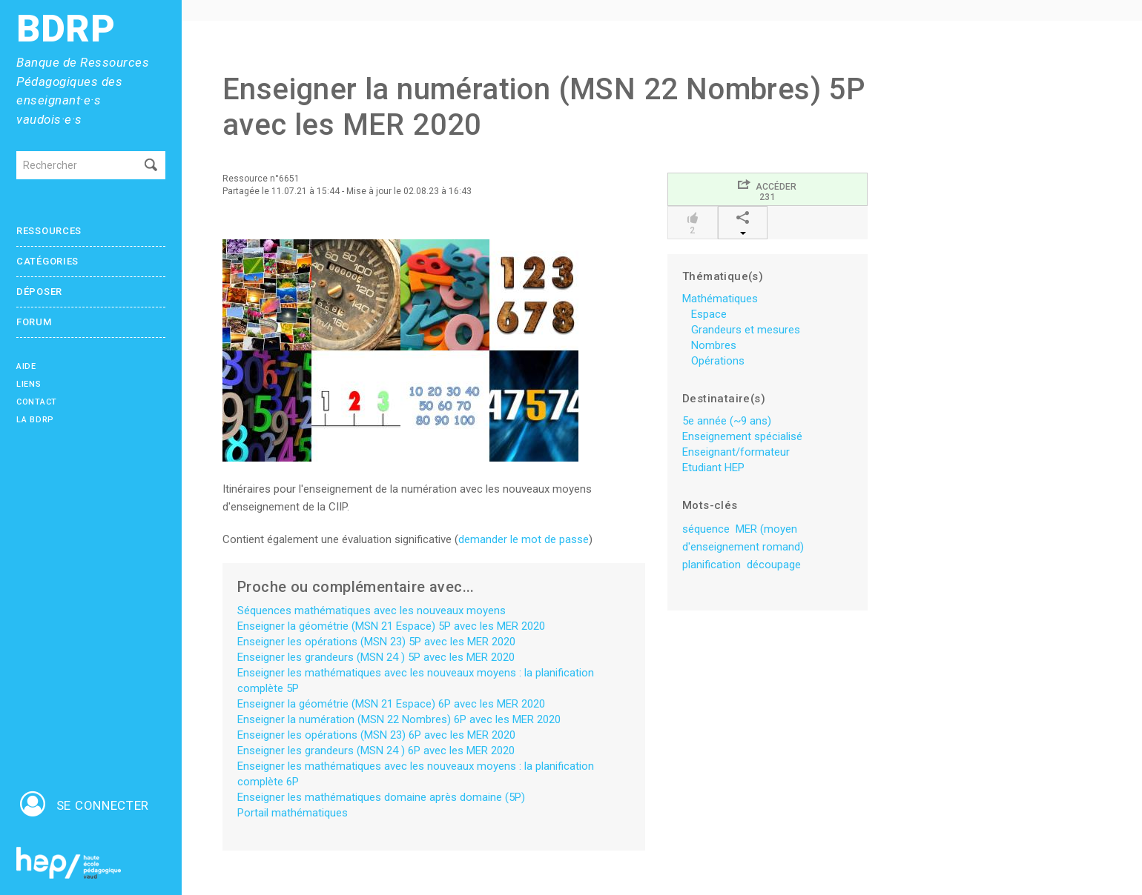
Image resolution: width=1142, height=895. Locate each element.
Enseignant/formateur (736, 452)
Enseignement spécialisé (742, 436)
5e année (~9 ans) (726, 420)
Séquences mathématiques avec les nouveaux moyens (371, 610)
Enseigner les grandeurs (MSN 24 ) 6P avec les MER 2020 (376, 750)
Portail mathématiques (292, 812)
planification (711, 564)
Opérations (718, 360)
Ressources (49, 230)
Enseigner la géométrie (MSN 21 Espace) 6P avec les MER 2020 (391, 704)
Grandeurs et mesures (745, 329)
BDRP (66, 29)
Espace (709, 314)
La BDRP (35, 420)
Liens (29, 384)
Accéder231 (767, 190)
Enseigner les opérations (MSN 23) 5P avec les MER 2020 (376, 641)
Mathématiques (720, 298)
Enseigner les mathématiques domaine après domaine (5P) (381, 797)
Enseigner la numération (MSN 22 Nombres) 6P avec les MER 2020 (399, 719)
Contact (36, 402)
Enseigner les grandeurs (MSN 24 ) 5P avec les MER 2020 (376, 657)
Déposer (39, 291)
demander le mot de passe (523, 539)
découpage (774, 564)
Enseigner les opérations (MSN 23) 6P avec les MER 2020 (376, 735)
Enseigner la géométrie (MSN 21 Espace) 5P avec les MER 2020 (391, 626)
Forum (34, 321)
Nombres (713, 345)
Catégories (47, 261)
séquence (706, 529)
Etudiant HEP (713, 467)
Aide (26, 366)
